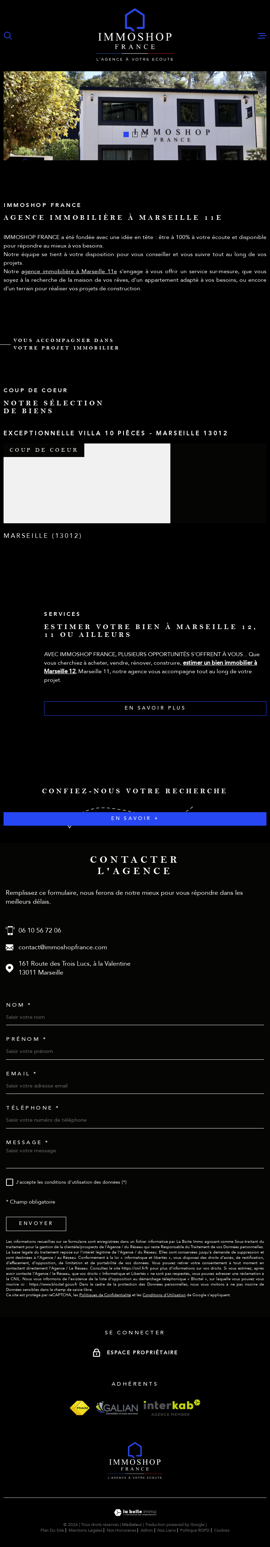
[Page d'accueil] (135, 36)
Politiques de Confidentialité (105, 1295)
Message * (27, 1142)
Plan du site (52, 1530)
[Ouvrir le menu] (262, 35)
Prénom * (26, 1039)
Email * (22, 1073)
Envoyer (36, 1224)
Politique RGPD (195, 1530)
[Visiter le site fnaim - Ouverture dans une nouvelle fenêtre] (80, 1408)
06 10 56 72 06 (39, 930)
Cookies (221, 1530)
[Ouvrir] (8, 35)
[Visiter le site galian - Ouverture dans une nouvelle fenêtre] (116, 1407)
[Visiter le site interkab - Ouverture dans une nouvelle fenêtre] (172, 1408)
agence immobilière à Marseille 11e (69, 276)
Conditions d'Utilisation (164, 1295)
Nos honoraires (121, 1530)
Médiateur (132, 1524)
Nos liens (166, 1530)
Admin (147, 1530)
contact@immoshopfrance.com (62, 947)
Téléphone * (33, 1108)
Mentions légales (85, 1530)
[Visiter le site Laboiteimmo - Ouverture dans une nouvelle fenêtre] (135, 1512)
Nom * (19, 1005)
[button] (126, 134)
